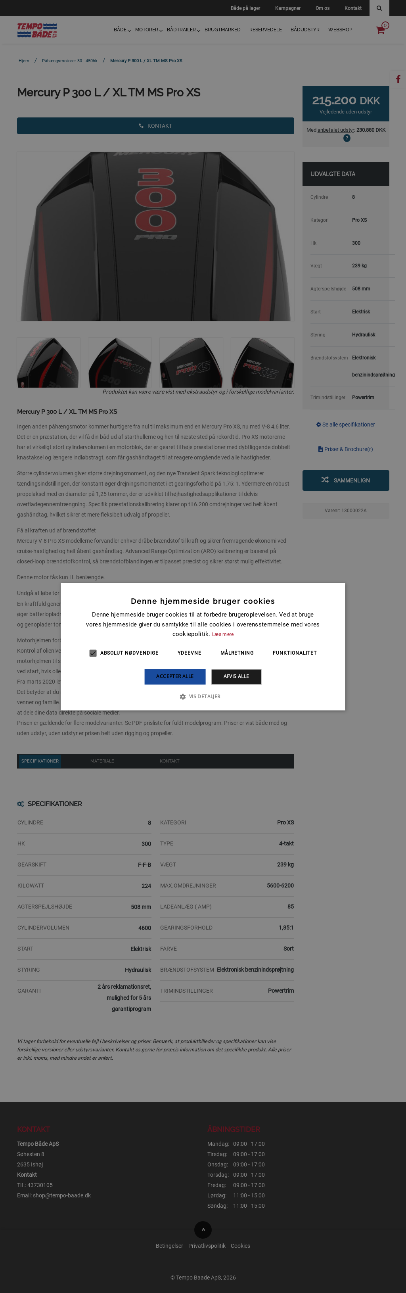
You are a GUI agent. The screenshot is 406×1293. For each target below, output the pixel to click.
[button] (203, 696)
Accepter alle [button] (174, 676)
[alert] (203, 646)
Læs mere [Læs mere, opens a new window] (223, 635)
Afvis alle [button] (236, 676)
